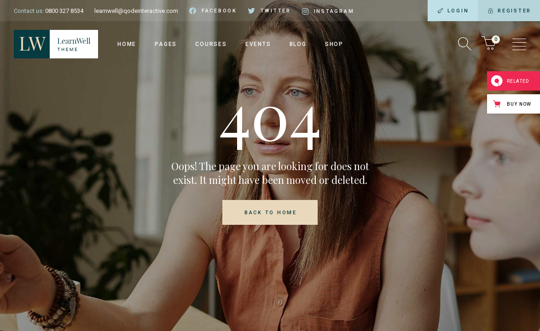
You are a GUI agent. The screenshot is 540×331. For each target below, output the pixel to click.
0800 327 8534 (64, 10)
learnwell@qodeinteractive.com (136, 10)
